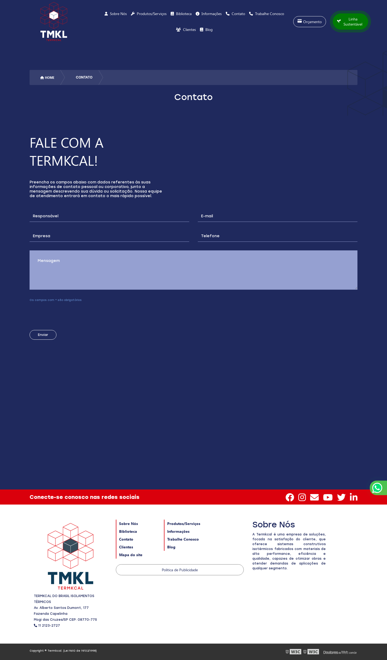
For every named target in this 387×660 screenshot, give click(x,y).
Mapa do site (130, 554)
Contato (126, 539)
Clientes (126, 546)
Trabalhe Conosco (183, 539)
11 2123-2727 (47, 625)
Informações (178, 531)
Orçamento (310, 21)
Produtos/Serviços (183, 523)
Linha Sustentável (350, 21)
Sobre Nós (128, 523)
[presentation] (62, 314)
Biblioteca (128, 531)
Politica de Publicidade (180, 569)
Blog (171, 546)
